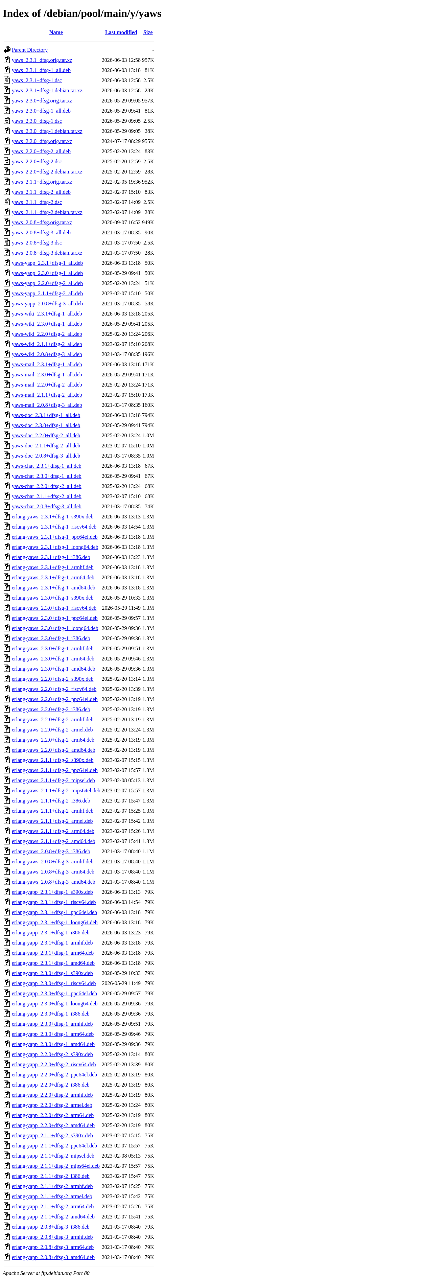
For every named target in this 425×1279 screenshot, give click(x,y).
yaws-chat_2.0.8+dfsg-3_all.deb (46, 506)
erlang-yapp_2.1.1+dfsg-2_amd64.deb (53, 1216)
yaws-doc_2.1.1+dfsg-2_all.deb (46, 445)
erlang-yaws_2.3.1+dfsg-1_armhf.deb (52, 567)
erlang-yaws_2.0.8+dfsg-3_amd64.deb (53, 882)
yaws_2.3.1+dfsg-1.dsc (37, 80)
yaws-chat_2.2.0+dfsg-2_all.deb (46, 486)
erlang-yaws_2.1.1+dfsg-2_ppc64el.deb (55, 770)
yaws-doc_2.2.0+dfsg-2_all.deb (46, 435)
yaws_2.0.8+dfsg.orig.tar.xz (42, 222)
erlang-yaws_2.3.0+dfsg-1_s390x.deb (52, 598)
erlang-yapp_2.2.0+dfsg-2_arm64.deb (53, 1115)
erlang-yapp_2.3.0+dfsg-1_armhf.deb (52, 1024)
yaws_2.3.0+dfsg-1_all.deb (41, 111)
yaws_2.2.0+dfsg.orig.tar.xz (42, 141)
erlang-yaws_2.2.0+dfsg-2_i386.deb (51, 709)
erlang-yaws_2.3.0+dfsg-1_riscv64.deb (54, 608)
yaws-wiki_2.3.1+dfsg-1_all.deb (47, 314)
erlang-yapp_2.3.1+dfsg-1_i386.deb (51, 932)
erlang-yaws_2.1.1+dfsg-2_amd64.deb (53, 841)
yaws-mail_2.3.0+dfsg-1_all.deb (47, 374)
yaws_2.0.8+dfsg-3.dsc (37, 243)
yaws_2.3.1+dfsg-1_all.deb (41, 70)
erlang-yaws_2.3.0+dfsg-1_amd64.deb (53, 669)
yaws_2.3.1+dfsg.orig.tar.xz (42, 60)
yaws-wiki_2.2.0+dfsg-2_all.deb (47, 334)
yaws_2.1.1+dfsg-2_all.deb (41, 192)
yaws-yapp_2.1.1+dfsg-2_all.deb (47, 293)
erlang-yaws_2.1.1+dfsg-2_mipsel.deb (53, 780)
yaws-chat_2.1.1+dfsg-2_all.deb (46, 496)
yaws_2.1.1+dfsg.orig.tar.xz (42, 182)
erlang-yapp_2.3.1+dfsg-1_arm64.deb (53, 953)
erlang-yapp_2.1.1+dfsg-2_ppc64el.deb (54, 1145)
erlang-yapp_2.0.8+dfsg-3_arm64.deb (53, 1247)
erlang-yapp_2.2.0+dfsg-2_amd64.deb (53, 1125)
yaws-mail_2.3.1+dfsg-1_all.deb (47, 364)
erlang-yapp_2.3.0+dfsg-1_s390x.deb (52, 973)
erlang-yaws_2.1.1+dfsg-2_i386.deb (51, 801)
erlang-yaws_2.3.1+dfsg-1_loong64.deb (55, 547)
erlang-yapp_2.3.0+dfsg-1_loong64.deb (55, 1003)
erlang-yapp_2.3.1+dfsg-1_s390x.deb (52, 892)
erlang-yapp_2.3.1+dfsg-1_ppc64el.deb (54, 912)
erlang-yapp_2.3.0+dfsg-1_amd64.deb (53, 1044)
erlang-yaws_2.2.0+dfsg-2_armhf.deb (52, 719)
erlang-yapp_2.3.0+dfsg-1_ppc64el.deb (54, 993)
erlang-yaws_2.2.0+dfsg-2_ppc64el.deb (55, 699)
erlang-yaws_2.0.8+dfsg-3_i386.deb (51, 851)
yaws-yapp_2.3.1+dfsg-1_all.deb (47, 263)
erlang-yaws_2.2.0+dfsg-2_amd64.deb (53, 750)
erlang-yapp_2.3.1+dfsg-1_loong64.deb (55, 922)
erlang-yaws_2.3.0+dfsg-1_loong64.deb (55, 628)
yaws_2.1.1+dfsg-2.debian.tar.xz (47, 212)
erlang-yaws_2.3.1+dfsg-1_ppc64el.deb (55, 537)
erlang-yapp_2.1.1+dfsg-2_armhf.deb (52, 1186)
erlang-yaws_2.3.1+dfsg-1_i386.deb (51, 557)
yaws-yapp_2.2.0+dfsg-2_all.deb (47, 283)
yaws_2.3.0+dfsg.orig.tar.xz (42, 100)
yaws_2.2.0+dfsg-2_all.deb (41, 151)
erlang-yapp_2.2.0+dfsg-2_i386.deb (51, 1085)
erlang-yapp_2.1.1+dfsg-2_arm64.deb (53, 1206)
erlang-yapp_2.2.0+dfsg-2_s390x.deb (52, 1054)
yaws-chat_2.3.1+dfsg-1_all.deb (46, 466)
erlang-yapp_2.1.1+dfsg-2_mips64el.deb (56, 1166)
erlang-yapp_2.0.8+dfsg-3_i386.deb (51, 1227)
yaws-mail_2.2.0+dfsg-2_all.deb (47, 385)
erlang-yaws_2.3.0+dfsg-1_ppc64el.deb (55, 618)
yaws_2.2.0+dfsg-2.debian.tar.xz (47, 172)
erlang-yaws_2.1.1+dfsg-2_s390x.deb (52, 760)
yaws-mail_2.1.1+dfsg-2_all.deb (47, 395)
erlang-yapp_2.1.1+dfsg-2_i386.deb (51, 1176)
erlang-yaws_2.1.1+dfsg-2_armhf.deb (52, 811)
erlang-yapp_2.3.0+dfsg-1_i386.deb (51, 1014)
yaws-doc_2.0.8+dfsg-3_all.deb (46, 456)
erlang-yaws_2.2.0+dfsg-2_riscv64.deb (54, 689)
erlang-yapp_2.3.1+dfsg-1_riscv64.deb (54, 902)
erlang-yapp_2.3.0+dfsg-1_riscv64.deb (54, 983)
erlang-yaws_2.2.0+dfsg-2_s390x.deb (52, 679)
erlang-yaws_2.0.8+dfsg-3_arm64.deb (53, 872)
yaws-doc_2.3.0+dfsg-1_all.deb (46, 425)
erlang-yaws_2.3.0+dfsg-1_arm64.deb (53, 658)
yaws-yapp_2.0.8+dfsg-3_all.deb (47, 303)
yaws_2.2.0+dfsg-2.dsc (37, 161)
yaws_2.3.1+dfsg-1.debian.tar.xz (47, 90)
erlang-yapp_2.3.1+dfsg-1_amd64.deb (53, 963)
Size (148, 32)
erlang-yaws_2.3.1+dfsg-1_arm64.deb (53, 577)
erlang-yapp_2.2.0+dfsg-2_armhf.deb (52, 1095)
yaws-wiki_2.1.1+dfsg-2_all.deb (47, 344)
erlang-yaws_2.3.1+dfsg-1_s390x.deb (52, 516)
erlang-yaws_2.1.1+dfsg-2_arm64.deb (53, 831)
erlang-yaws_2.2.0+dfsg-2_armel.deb (52, 729)
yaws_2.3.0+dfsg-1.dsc (37, 121)
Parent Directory (30, 50)
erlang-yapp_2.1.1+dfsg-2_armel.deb (52, 1196)
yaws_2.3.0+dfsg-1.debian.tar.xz (47, 131)
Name (56, 32)
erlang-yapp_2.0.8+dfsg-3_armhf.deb (52, 1237)
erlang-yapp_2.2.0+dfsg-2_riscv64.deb (54, 1064)
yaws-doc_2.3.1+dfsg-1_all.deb (46, 415)
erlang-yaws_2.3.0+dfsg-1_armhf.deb (52, 648)
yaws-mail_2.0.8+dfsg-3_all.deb (47, 405)
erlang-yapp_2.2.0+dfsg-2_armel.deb (52, 1105)
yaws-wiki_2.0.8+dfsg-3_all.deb (47, 354)
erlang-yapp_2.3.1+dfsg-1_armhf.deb (52, 943)
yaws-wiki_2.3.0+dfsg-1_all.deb (47, 324)
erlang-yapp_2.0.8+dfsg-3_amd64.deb (53, 1257)
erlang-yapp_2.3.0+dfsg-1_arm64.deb (53, 1034)
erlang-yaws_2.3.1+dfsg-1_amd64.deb (53, 587)
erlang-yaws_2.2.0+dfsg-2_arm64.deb (53, 740)
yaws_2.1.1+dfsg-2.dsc (37, 202)
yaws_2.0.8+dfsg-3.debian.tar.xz (47, 253)
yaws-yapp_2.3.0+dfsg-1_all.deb (47, 273)
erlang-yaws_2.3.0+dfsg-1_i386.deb (51, 638)
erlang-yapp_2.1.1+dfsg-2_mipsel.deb (53, 1156)
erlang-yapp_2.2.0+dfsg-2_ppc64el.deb (54, 1074)
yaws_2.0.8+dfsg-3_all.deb (41, 232)
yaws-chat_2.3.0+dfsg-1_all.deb (46, 476)
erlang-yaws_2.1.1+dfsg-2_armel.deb (52, 821)
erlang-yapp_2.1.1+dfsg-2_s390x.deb (52, 1135)
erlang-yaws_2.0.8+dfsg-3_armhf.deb (52, 861)
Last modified (121, 32)
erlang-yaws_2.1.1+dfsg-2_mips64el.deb (56, 790)
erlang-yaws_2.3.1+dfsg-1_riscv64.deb (54, 527)
